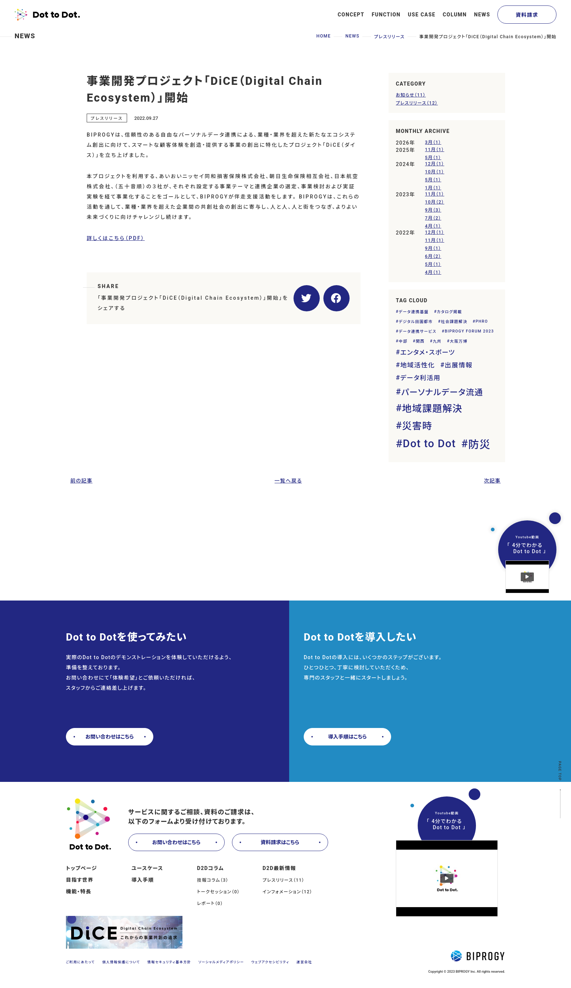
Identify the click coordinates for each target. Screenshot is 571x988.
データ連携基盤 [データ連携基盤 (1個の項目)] (414, 312)
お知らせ (411, 94)
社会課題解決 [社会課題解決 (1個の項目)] (454, 321)
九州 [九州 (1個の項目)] (437, 341)
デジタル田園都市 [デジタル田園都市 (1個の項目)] (416, 321)
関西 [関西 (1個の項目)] (420, 341)
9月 (433, 209)
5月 (433, 157)
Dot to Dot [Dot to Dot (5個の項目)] (429, 443)
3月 (433, 142)
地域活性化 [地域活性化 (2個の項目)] (417, 365)
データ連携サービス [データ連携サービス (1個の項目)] (418, 331)
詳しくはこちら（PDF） (116, 238)
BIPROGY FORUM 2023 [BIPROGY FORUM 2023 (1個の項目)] (469, 331)
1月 (433, 187)
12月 (434, 163)
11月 (434, 149)
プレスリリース (417, 102)
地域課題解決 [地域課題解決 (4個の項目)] (432, 408)
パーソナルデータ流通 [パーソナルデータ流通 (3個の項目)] (442, 392)
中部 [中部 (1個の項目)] (403, 341)
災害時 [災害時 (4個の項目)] (417, 426)
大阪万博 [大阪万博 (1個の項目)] (458, 341)
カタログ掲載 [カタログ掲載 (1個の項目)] (449, 312)
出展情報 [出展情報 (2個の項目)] (458, 365)
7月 (433, 217)
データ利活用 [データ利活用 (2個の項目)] (420, 378)
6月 (433, 256)
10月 (434, 171)
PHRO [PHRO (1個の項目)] (482, 321)
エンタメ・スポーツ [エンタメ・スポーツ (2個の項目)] (427, 352)
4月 (433, 226)
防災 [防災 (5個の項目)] (479, 444)
